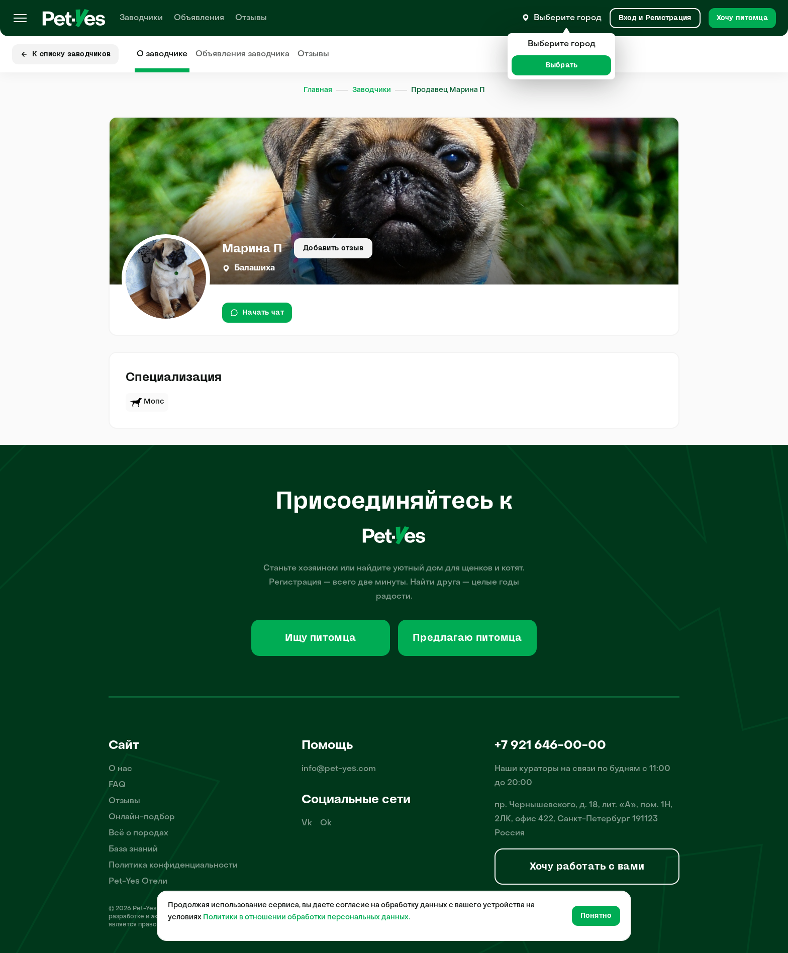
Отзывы (251, 18)
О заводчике (162, 54)
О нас (120, 769)
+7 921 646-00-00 (550, 746)
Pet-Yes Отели (138, 882)
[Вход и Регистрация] (655, 18)
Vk (307, 823)
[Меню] (20, 18)
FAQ (117, 785)
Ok (326, 823)
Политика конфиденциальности (173, 866)
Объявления (199, 18)
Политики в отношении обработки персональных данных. (306, 917)
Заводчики (141, 18)
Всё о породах (138, 833)
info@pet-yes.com (339, 769)
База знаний (133, 849)
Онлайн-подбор (142, 817)
